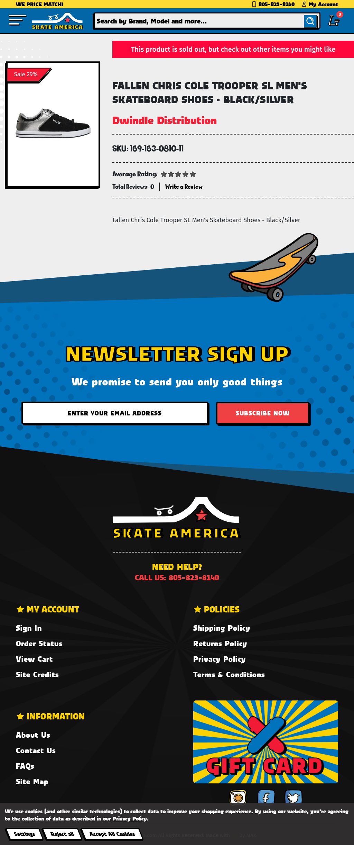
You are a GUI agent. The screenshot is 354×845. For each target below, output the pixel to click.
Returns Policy (220, 643)
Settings (24, 834)
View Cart (34, 659)
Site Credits (37, 674)
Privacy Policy (219, 659)
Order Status (39, 643)
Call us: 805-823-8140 (177, 577)
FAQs (25, 765)
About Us (33, 734)
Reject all (62, 834)
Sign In (29, 627)
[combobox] (207, 20)
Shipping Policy (221, 627)
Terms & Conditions (229, 674)
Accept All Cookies (112, 834)
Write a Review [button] (184, 186)
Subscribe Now (263, 413)
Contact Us (36, 750)
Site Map (32, 781)
